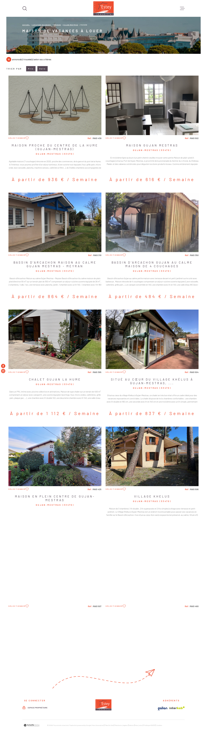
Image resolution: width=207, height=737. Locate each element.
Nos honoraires (98, 725)
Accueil (26, 25)
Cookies (159, 725)
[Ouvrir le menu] (182, 8)
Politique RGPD (149, 725)
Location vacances (41, 25)
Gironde (57, 25)
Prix (31, 69)
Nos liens (138, 725)
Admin (131, 725)
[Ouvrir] (24, 8)
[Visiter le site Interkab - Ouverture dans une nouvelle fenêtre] (177, 707)
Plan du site (109, 725)
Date (42, 69)
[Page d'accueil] (103, 8)
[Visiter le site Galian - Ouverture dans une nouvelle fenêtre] (162, 708)
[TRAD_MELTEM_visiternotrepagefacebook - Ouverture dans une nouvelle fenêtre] (3, 366)
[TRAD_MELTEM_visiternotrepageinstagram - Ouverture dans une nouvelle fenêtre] (3, 371)
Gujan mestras (70, 25)
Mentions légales (121, 725)
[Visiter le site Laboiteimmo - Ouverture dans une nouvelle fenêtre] (31, 725)
